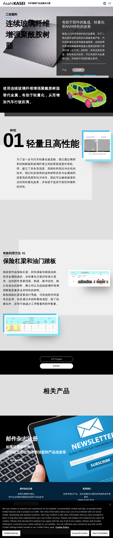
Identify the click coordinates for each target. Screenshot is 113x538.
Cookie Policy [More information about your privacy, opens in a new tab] (62, 530)
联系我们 (56, 366)
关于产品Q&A (56, 359)
